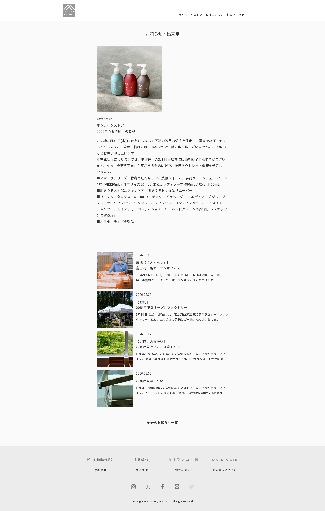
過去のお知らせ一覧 (162, 422)
